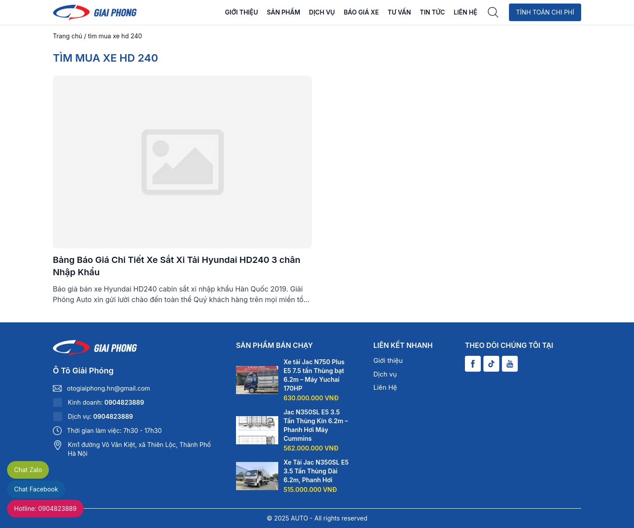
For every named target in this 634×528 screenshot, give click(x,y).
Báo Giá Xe (361, 12)
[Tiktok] (491, 364)
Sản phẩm (283, 12)
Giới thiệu (241, 12)
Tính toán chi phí (545, 12)
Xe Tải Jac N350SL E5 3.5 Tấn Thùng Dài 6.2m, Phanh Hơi (316, 471)
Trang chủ (67, 36)
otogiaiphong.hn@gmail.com (108, 388)
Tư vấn (399, 12)
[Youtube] (510, 364)
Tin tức (432, 12)
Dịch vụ (322, 12)
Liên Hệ (465, 12)
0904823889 (124, 402)
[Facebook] (473, 364)
